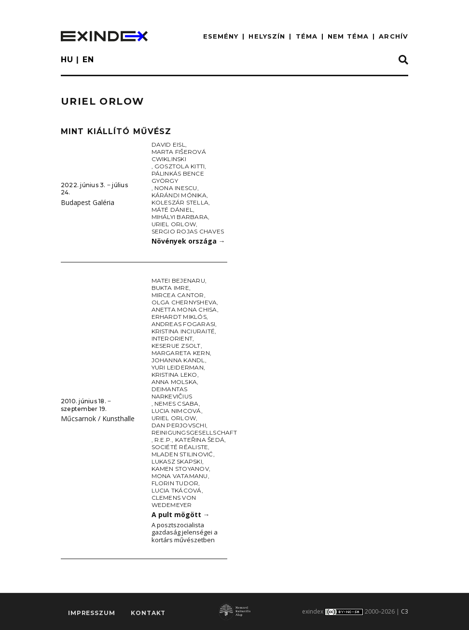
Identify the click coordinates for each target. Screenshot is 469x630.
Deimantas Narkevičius (172, 392)
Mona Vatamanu (180, 475)
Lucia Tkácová (177, 490)
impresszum (91, 613)
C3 (404, 611)
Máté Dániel (172, 209)
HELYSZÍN (266, 36)
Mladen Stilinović (182, 454)
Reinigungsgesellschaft (194, 432)
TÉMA (306, 36)
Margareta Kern (181, 352)
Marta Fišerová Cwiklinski (179, 155)
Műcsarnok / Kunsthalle (98, 418)
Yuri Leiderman (178, 367)
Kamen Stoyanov (180, 468)
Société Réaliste (180, 447)
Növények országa (188, 241)
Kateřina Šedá (199, 439)
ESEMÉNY (221, 36)
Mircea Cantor (178, 295)
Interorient (172, 338)
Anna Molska (174, 381)
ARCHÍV (393, 36)
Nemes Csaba (176, 403)
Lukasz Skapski (177, 461)
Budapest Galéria (87, 202)
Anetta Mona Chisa (184, 309)
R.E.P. (163, 439)
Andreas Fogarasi (184, 324)
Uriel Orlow (174, 224)
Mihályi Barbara (180, 216)
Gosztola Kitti (179, 166)
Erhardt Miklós (179, 316)
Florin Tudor (175, 483)
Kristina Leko (174, 374)
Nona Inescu (175, 188)
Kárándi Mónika (179, 195)
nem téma (348, 36)
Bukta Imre (170, 287)
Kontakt (148, 613)
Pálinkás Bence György (178, 177)
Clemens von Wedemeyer (174, 501)
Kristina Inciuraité (183, 331)
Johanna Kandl (178, 360)
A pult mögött (181, 514)
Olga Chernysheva (184, 302)
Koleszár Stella (180, 202)
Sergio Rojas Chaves (188, 231)
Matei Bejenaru (178, 280)
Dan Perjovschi (179, 425)
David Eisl (168, 144)
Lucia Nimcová (176, 410)
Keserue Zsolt (176, 345)
